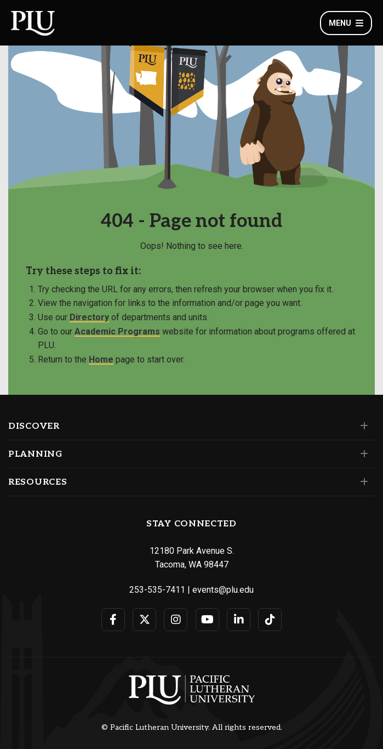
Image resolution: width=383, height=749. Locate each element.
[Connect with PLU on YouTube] (207, 619)
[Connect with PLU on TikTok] (270, 619)
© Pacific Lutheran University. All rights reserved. (191, 727)
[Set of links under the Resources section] (362, 482)
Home (101, 359)
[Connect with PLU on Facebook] (113, 619)
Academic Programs (117, 331)
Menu (346, 23)
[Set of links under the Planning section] (362, 454)
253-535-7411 (157, 590)
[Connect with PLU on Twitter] (144, 619)
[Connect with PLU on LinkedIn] (238, 619)
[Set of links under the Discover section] (362, 426)
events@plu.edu (223, 590)
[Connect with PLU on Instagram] (175, 619)
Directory (89, 317)
